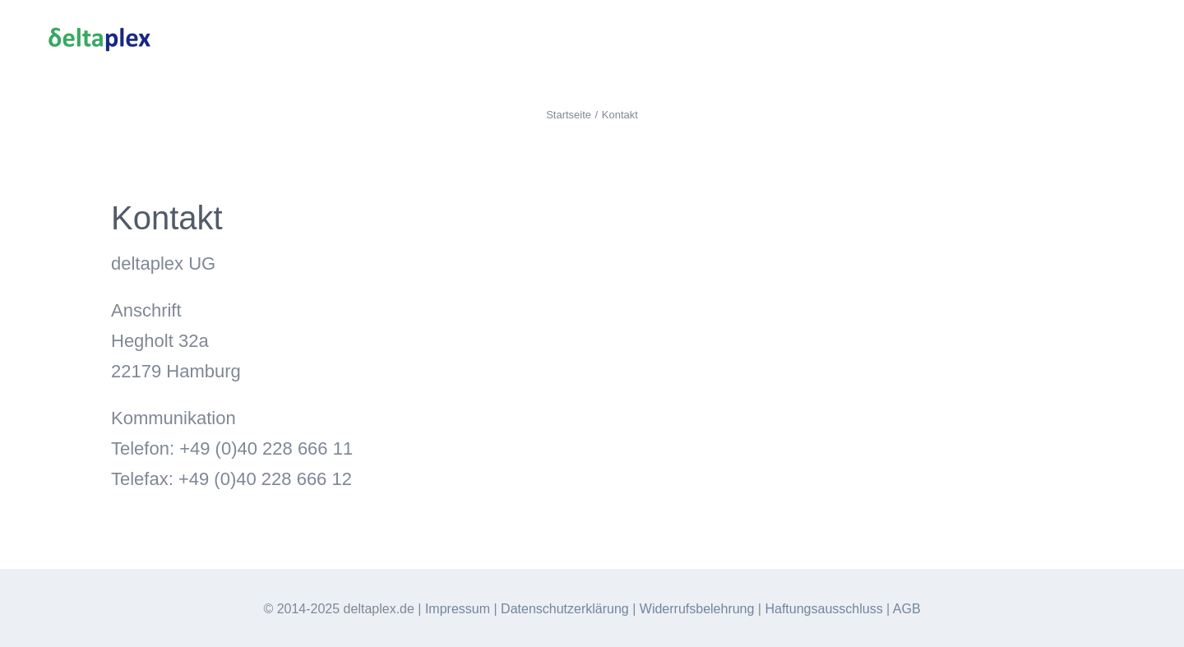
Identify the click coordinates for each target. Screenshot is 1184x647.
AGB (907, 609)
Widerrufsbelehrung (697, 609)
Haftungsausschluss (823, 609)
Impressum (457, 609)
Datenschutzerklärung (565, 609)
